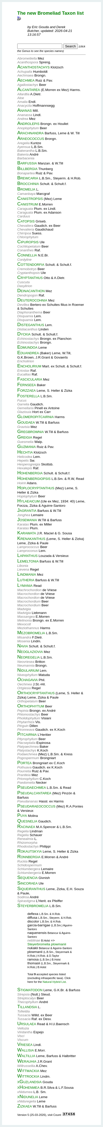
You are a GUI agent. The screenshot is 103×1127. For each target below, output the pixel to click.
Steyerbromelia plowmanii (46, 944)
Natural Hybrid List (54, 981)
